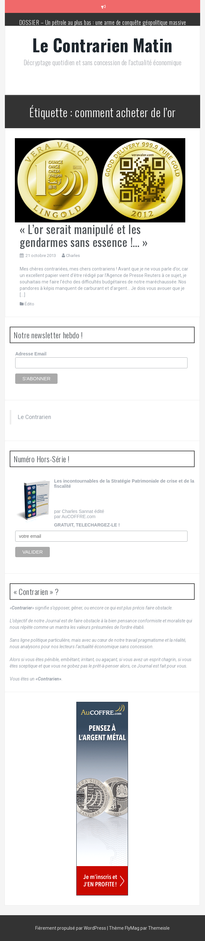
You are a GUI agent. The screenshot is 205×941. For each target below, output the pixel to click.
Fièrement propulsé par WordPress (71, 928)
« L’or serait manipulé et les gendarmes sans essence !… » (84, 235)
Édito (29, 304)
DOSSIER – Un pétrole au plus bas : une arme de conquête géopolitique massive (102, 22)
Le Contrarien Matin (102, 44)
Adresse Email (31, 353)
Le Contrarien (34, 417)
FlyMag (132, 928)
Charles (73, 255)
